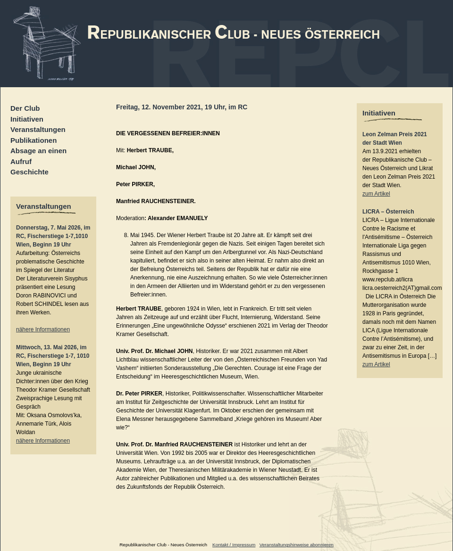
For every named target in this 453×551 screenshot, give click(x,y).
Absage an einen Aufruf (38, 156)
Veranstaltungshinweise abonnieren (297, 544)
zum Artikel (376, 193)
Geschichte (29, 172)
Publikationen (33, 140)
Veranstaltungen (38, 129)
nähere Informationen (43, 329)
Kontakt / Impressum (233, 544)
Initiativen (26, 119)
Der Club (25, 108)
